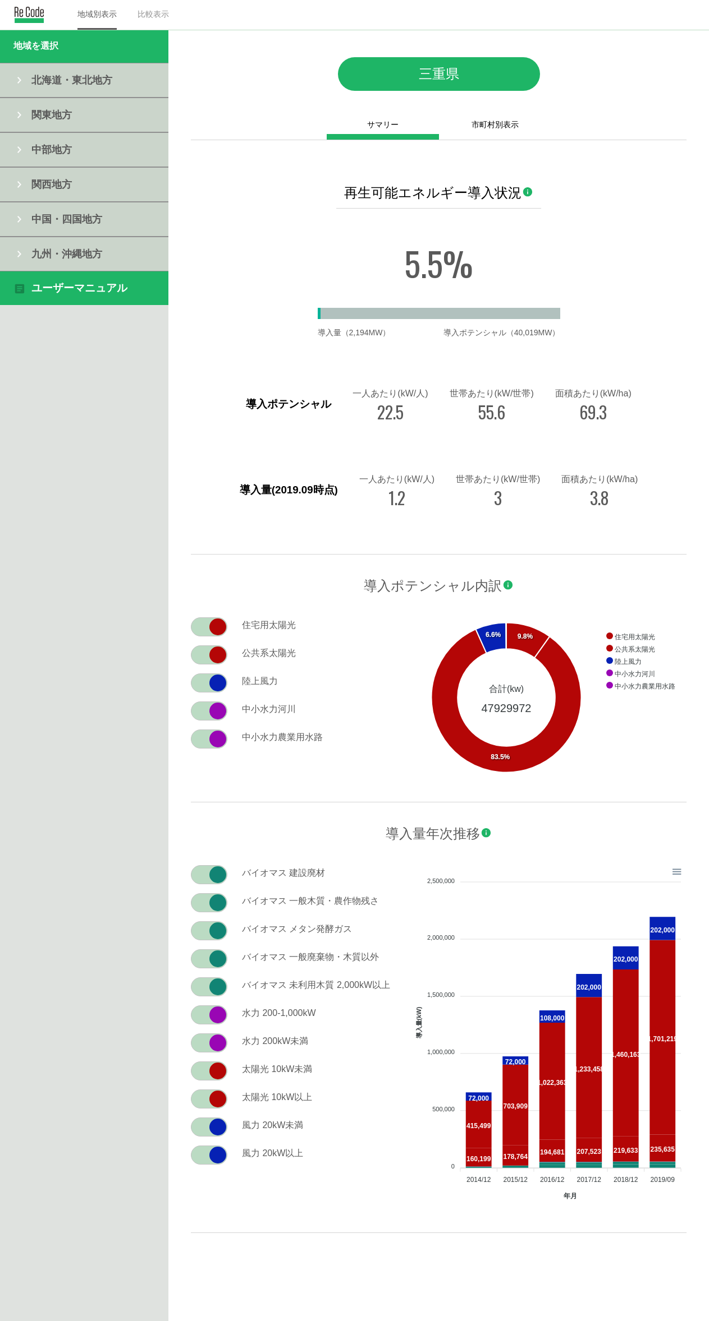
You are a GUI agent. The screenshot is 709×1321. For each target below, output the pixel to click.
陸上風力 (260, 681)
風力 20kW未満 (272, 1125)
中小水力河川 (269, 709)
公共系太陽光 (269, 653)
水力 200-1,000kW (279, 1013)
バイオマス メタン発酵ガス (297, 929)
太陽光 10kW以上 (277, 1097)
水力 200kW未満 (275, 1041)
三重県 (439, 73)
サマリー (383, 124)
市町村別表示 (495, 124)
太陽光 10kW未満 (277, 1069)
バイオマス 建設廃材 (283, 872)
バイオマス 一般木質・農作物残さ (310, 901)
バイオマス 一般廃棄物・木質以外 (310, 957)
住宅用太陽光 (269, 625)
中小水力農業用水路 (282, 737)
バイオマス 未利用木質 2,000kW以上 (316, 985)
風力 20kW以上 (272, 1153)
